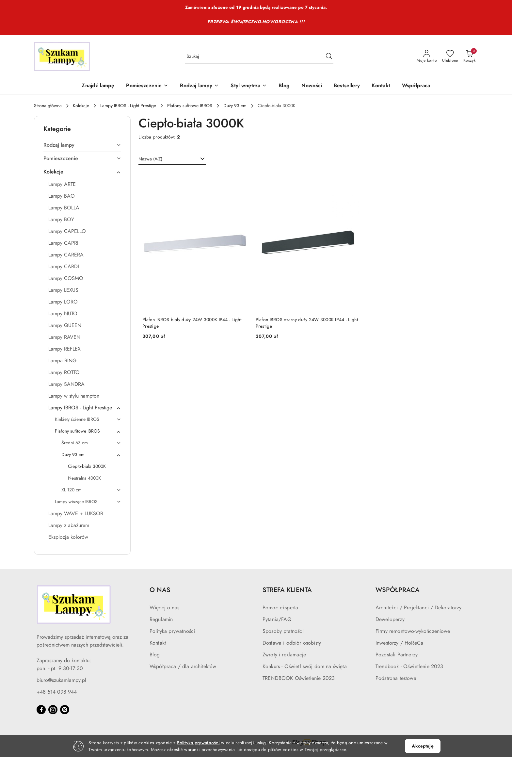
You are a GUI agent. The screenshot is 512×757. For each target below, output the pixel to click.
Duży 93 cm (91, 455)
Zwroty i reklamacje (284, 654)
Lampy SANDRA (66, 384)
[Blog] (284, 86)
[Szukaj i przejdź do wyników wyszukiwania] (328, 56)
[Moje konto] (427, 56)
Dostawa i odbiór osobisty (292, 643)
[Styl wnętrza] (248, 86)
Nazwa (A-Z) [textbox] (150, 159)
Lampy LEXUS (63, 290)
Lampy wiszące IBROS (88, 502)
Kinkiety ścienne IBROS (88, 419)
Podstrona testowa (396, 678)
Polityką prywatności (198, 743)
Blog (155, 654)
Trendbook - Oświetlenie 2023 (409, 666)
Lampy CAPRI (63, 243)
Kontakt (158, 643)
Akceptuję (422, 746)
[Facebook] (41, 709)
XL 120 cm (91, 490)
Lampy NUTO (62, 313)
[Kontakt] (381, 86)
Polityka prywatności (172, 631)
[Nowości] (312, 86)
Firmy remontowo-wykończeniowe (413, 631)
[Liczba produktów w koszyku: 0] (469, 56)
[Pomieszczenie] (147, 86)
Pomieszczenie (82, 158)
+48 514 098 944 (57, 692)
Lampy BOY (61, 219)
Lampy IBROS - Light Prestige (84, 407)
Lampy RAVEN (64, 337)
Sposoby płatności (283, 631)
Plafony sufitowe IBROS (88, 431)
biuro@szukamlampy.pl (61, 680)
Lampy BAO (61, 196)
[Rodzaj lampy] (199, 86)
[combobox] (172, 159)
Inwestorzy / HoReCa (399, 643)
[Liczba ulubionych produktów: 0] (450, 56)
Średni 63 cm (91, 443)
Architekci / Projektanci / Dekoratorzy (418, 607)
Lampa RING (62, 360)
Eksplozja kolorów (68, 537)
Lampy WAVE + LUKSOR (75, 513)
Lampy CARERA (66, 254)
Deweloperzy (390, 619)
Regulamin (161, 619)
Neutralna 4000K (84, 478)
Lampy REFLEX (64, 349)
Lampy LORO (63, 301)
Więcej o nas (164, 607)
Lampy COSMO (65, 278)
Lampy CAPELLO (67, 231)
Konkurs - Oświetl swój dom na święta (305, 666)
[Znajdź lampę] (98, 86)
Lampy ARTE (62, 184)
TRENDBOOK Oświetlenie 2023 (299, 678)
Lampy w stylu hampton (73, 396)
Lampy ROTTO (64, 372)
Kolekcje (82, 171)
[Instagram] (52, 709)
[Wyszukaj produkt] (259, 56)
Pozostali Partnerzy (397, 654)
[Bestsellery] (346, 86)
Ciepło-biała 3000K (87, 466)
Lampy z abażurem (68, 525)
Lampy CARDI (63, 266)
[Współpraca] (416, 86)
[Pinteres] (64, 709)
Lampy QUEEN (64, 325)
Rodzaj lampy (82, 145)
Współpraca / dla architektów (183, 666)
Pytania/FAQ (277, 619)
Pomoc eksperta (280, 607)
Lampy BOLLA (63, 207)
